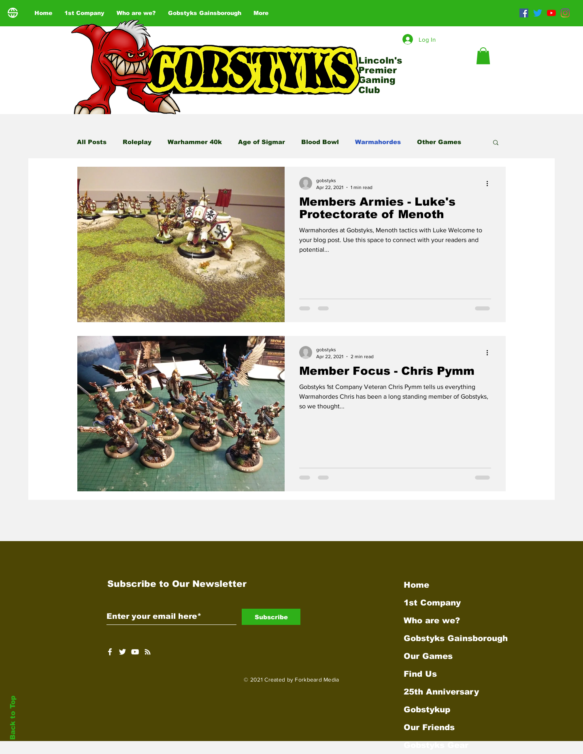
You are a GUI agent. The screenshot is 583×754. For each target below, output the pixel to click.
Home (416, 584)
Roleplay (137, 141)
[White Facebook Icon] (110, 651)
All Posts (91, 141)
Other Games (439, 141)
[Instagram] (565, 12)
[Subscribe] (271, 617)
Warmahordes (378, 141)
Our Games (428, 656)
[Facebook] (523, 12)
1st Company (432, 602)
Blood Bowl (320, 141)
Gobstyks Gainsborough (451, 638)
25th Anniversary (441, 691)
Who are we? (432, 620)
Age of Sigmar (261, 141)
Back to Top (13, 718)
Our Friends (429, 727)
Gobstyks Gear (436, 745)
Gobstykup (427, 709)
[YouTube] (551, 12)
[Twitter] (537, 12)
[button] (483, 55)
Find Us (420, 673)
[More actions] (490, 183)
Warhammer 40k (195, 141)
